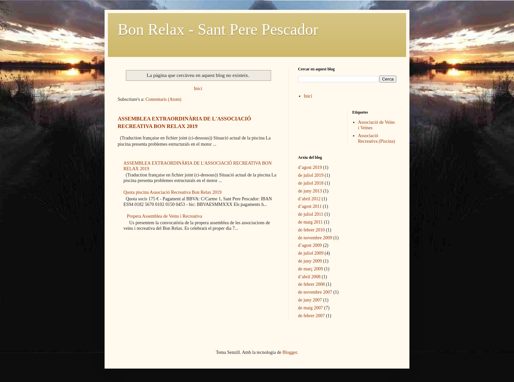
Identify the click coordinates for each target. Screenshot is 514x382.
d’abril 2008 (309, 276)
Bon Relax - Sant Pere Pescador (218, 29)
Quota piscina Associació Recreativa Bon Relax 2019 (173, 192)
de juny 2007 (310, 300)
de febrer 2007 (311, 315)
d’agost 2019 (310, 167)
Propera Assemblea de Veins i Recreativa (164, 216)
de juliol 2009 (311, 253)
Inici (198, 88)
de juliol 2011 (310, 214)
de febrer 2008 (311, 284)
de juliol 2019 (311, 175)
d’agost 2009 (310, 245)
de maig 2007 (310, 307)
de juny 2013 (310, 191)
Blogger (290, 352)
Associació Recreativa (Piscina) (376, 138)
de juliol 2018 (311, 183)
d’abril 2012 (309, 198)
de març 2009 (310, 268)
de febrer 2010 (311, 229)
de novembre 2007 (315, 292)
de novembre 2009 (315, 237)
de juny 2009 (310, 261)
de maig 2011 (310, 222)
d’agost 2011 (310, 206)
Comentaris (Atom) (163, 99)
